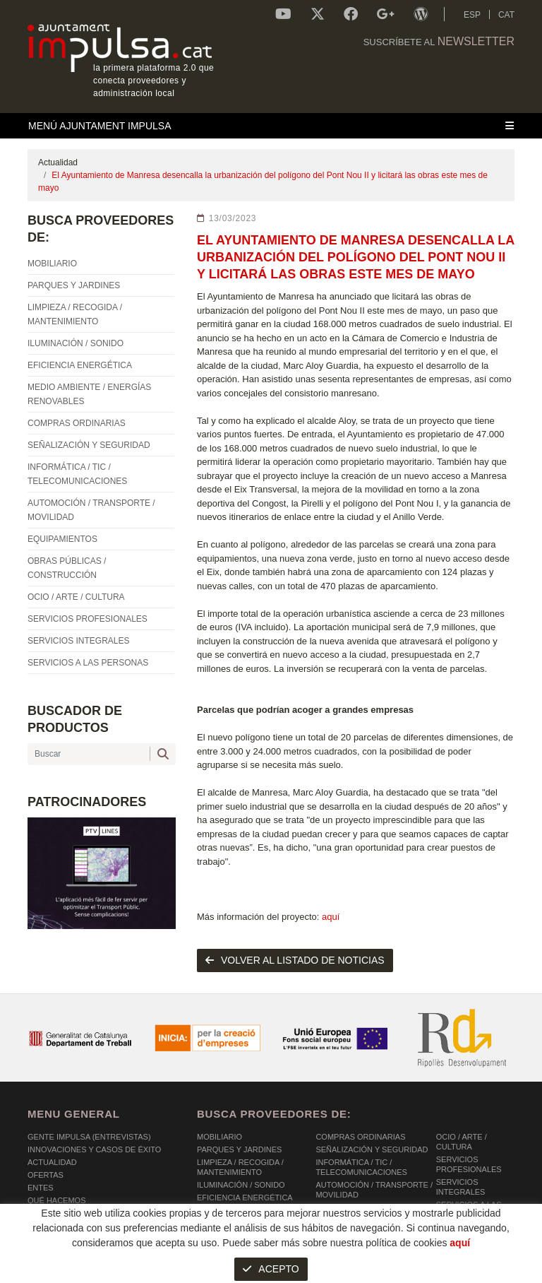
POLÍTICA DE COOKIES (70, 1268)
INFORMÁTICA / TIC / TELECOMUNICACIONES (361, 1167)
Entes (41, 1187)
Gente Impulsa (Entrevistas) (89, 1137)
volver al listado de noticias (295, 960)
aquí (330, 916)
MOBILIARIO (219, 1137)
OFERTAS (46, 1175)
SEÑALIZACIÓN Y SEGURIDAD (371, 1149)
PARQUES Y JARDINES (239, 1149)
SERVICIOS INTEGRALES (461, 1187)
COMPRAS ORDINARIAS (360, 1137)
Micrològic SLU (431, 1270)
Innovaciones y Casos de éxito (94, 1149)
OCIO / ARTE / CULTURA (461, 1142)
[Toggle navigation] (271, 125)
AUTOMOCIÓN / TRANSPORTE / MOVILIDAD (374, 1190)
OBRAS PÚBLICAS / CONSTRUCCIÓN (351, 1225)
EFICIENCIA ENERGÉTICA (245, 1197)
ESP (472, 15)
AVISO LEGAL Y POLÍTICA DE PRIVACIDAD (209, 1268)
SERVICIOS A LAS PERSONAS (469, 1209)
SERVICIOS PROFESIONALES (469, 1164)
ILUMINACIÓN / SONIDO (241, 1185)
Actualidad (58, 162)
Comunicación (58, 1213)
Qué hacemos (57, 1200)
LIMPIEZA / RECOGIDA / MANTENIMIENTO (240, 1167)
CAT (506, 15)
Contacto (49, 1226)
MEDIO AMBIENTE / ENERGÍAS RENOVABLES (254, 1215)
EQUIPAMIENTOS (347, 1207)
